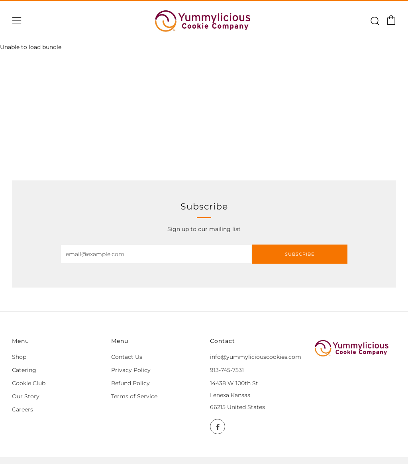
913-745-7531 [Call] (227, 370)
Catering (24, 370)
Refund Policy (130, 383)
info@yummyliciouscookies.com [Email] (255, 356)
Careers (22, 409)
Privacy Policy (131, 370)
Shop (19, 356)
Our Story (25, 396)
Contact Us (126, 356)
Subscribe (299, 254)
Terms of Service (134, 396)
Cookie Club (28, 383)
